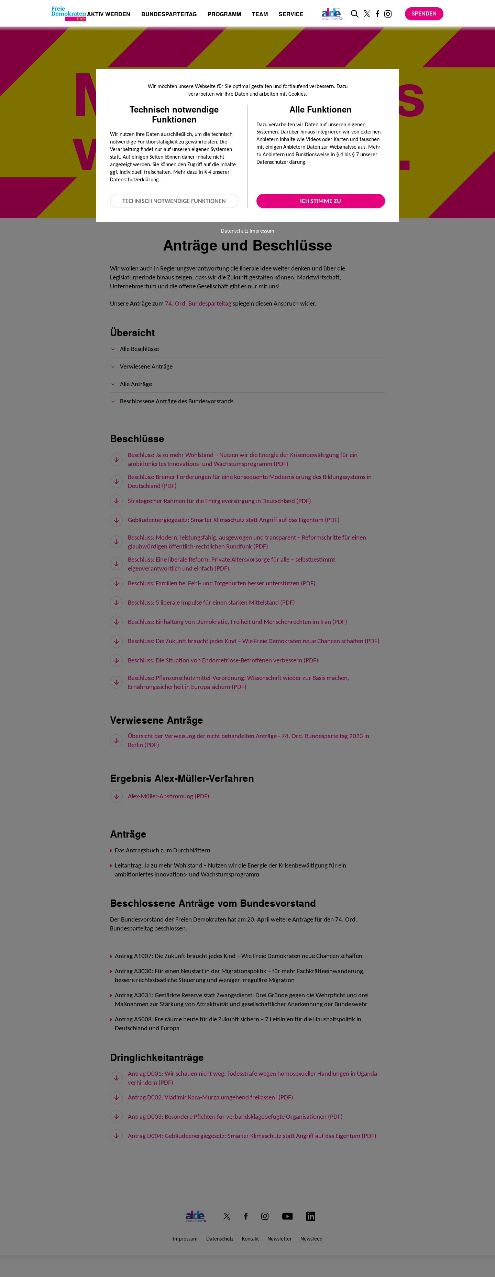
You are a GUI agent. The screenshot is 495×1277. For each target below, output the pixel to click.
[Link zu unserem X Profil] (367, 13)
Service (291, 14)
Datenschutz (234, 230)
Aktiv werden (108, 14)
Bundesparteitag (169, 14)
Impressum (262, 230)
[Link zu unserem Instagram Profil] (388, 14)
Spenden (424, 13)
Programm (224, 14)
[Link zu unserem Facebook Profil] (377, 13)
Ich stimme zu (320, 201)
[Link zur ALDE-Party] (331, 13)
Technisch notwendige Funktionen (174, 201)
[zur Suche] (355, 14)
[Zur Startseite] (69, 13)
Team (260, 14)
